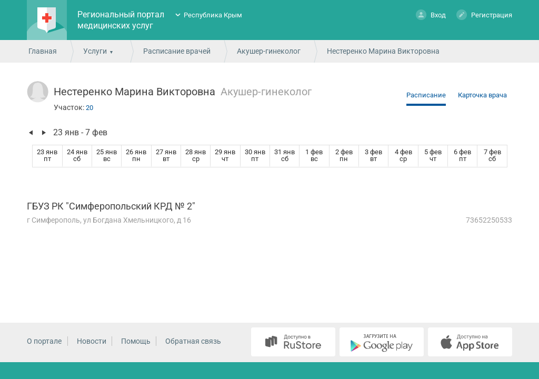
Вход (431, 14)
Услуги (95, 51)
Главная (42, 51)
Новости (91, 341)
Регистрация (484, 14)
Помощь (136, 341)
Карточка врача (482, 95)
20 (89, 108)
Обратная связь (193, 341)
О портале (44, 341)
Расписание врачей (177, 51)
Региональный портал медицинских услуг (120, 20)
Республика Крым (213, 15)
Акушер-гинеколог (269, 51)
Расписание (426, 95)
